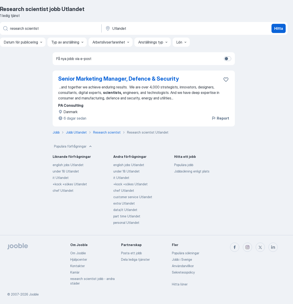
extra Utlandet (124, 203)
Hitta (278, 28)
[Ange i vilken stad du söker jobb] (152, 28)
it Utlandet (61, 178)
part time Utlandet (126, 216)
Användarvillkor (183, 266)
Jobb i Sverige (182, 259)
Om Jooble (78, 253)
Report (220, 118)
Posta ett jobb (131, 253)
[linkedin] (273, 247)
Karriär (74, 272)
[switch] (227, 58)
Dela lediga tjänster (135, 259)
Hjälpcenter (78, 259)
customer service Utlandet (132, 197)
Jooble (34, 294)
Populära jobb (183, 165)
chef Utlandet (63, 190)
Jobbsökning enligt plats (191, 171)
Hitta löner (179, 284)
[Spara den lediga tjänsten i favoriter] (226, 79)
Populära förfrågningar (73, 146)
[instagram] (247, 247)
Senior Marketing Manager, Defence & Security (118, 78)
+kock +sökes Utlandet (70, 184)
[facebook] (234, 247)
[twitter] (260, 247)
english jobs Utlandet (68, 165)
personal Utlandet (126, 223)
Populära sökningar (185, 253)
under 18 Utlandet (66, 171)
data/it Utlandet (125, 210)
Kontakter (77, 266)
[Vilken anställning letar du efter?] (50, 28)
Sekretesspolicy (183, 272)
